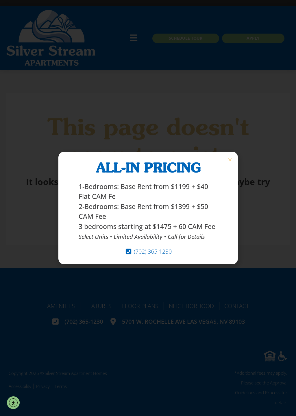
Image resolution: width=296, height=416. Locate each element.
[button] (230, 159)
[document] (148, 208)
